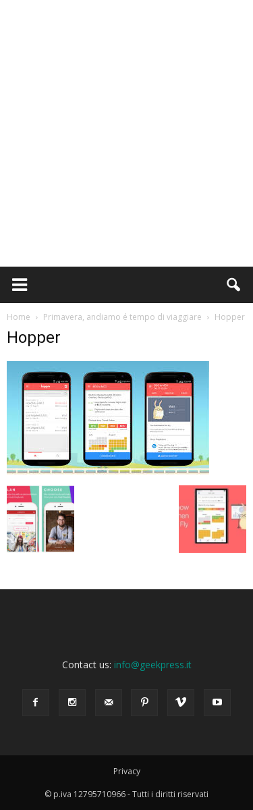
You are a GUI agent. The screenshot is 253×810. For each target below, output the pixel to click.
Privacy (126, 771)
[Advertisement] (126, 133)
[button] (234, 285)
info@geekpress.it (153, 664)
